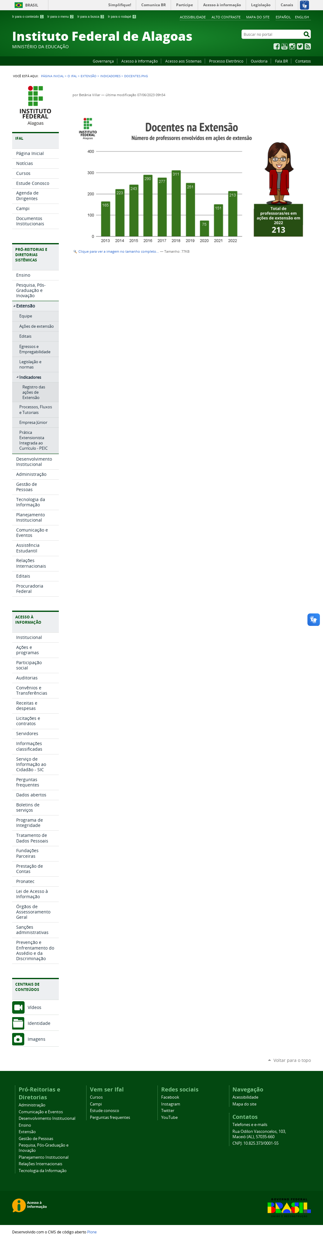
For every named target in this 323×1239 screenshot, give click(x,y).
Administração (32, 1105)
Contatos (303, 61)
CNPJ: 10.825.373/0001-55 (255, 1143)
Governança (103, 61)
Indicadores (110, 76)
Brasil (31, 5)
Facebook (277, 46)
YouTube (284, 46)
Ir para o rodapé (122, 16)
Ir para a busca (91, 16)
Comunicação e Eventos (41, 1112)
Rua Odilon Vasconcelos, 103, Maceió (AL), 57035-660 (259, 1134)
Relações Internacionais (40, 1163)
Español (283, 17)
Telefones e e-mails (249, 1124)
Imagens (36, 1039)
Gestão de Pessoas (36, 1138)
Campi (96, 1104)
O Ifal (72, 76)
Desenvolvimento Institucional (47, 1118)
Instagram (292, 46)
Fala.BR (281, 61)
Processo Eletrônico (226, 61)
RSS (308, 46)
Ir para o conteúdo (28, 16)
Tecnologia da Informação (43, 1170)
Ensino (25, 1125)
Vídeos (34, 1007)
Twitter (300, 46)
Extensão (88, 76)
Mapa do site (257, 17)
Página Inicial (52, 76)
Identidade (39, 1023)
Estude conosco (104, 1110)
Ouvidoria (259, 61)
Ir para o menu (60, 16)
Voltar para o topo (292, 1060)
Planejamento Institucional (43, 1157)
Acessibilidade (193, 17)
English (302, 17)
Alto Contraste (226, 17)
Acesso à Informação (139, 61)
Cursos (96, 1097)
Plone (92, 1231)
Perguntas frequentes (110, 1117)
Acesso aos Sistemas (183, 61)
